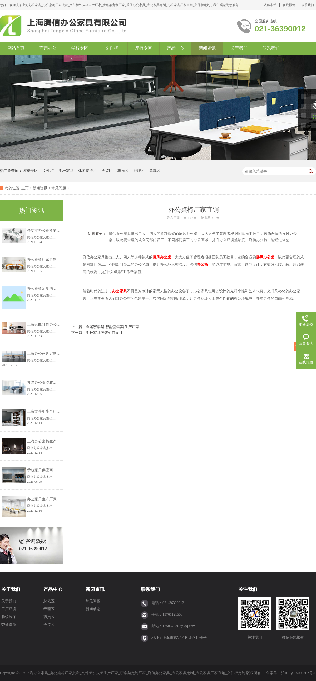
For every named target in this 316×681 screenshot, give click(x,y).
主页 (25, 188)
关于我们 (239, 48)
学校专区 (79, 48)
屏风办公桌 (162, 257)
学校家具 (66, 171)
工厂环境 (8, 609)
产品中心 (175, 48)
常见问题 (58, 188)
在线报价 (289, 5)
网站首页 (16, 48)
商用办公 (47, 48)
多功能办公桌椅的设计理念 (49, 231)
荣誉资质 (8, 625)
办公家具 (119, 291)
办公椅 (202, 265)
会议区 (107, 171)
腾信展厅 (8, 617)
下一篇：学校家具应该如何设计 (97, 333)
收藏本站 (270, 5)
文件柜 (111, 48)
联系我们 (307, 5)
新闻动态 (93, 609)
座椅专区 (143, 48)
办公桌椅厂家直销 (42, 259)
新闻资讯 (207, 48)
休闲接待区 (87, 171)
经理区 (139, 171)
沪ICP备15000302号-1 (298, 673)
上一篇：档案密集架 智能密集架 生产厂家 (105, 327)
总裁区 (154, 171)
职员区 (123, 171)
